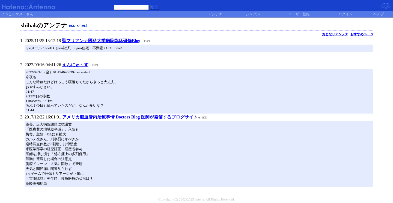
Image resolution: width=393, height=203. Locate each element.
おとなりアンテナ (335, 34)
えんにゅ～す (75, 64)
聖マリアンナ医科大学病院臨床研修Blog (101, 40)
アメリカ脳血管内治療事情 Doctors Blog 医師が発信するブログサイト (130, 117)
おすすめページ (361, 34)
